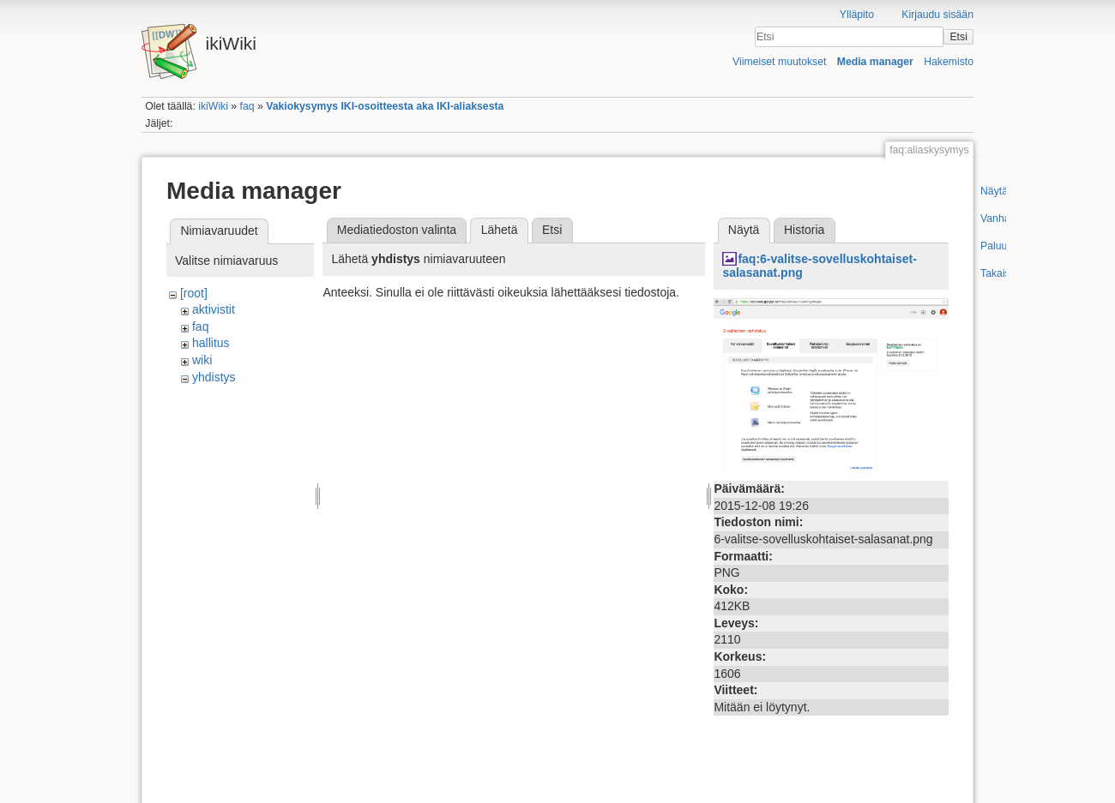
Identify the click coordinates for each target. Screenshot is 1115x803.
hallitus (211, 343)
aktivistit (213, 309)
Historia (804, 230)
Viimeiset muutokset (779, 62)
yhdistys (214, 377)
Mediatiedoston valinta (396, 230)
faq (247, 106)
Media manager (875, 62)
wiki (202, 360)
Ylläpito (857, 15)
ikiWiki (213, 106)
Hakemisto (948, 62)
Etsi (958, 37)
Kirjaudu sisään (937, 15)
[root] (194, 293)
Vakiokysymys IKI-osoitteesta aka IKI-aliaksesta (384, 106)
